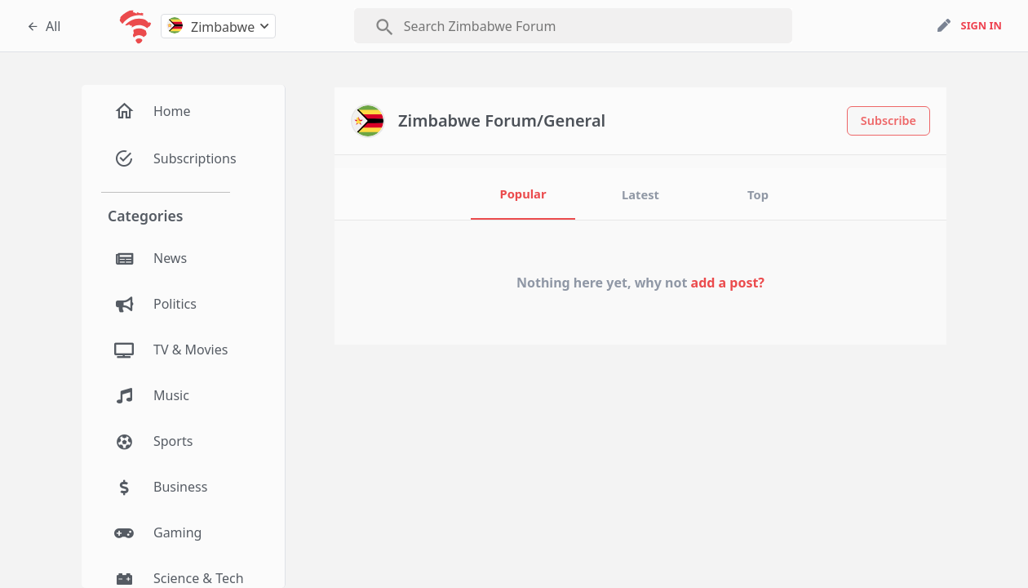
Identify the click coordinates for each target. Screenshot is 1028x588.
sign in (981, 25)
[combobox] (218, 26)
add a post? (727, 283)
